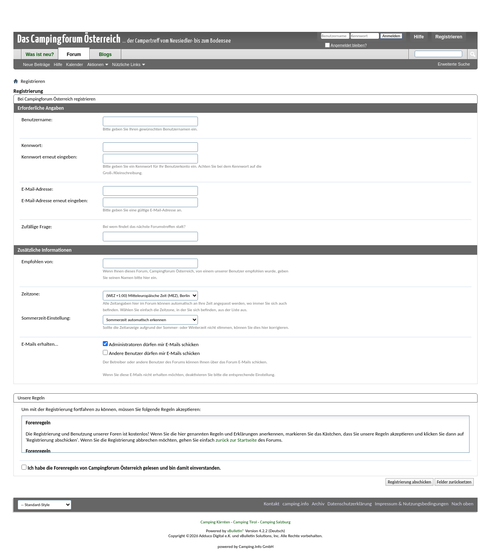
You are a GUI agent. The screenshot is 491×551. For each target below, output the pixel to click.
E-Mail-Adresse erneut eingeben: (54, 200)
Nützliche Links (126, 64)
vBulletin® (235, 530)
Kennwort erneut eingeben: (49, 157)
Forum (74, 54)
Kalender (74, 64)
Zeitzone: (30, 294)
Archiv (318, 503)
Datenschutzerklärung (350, 503)
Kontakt (272, 503)
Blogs (105, 54)
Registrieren (448, 37)
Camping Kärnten (215, 522)
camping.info (295, 503)
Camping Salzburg (275, 522)
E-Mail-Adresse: (37, 189)
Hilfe (419, 37)
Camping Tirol (245, 522)
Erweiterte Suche (454, 64)
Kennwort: (32, 145)
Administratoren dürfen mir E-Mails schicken (151, 344)
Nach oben (462, 503)
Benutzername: (37, 119)
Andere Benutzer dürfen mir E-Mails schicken (151, 353)
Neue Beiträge (36, 64)
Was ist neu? (40, 54)
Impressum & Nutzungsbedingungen (411, 503)
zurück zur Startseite (236, 440)
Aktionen (95, 64)
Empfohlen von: (37, 261)
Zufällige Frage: (36, 226)
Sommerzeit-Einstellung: (46, 318)
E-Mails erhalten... (39, 344)
